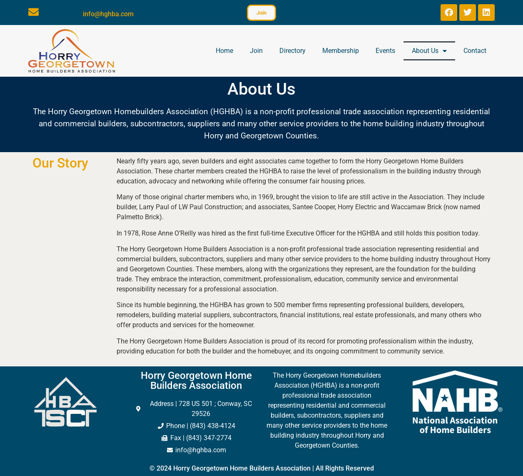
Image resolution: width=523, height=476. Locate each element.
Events (385, 51)
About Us (429, 50)
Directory (292, 51)
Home (224, 51)
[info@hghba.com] (33, 12)
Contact (474, 51)
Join (256, 51)
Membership (340, 51)
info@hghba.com (108, 14)
